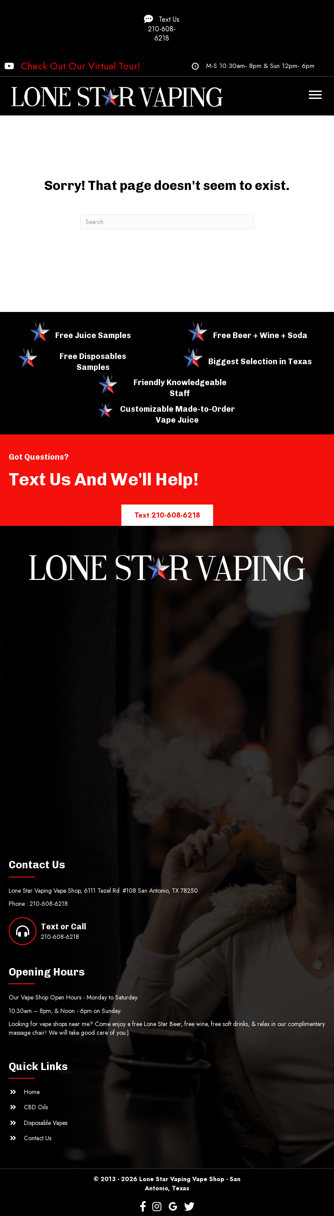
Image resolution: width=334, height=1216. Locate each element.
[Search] (167, 221)
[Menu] (315, 95)
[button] (167, 28)
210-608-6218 (49, 903)
